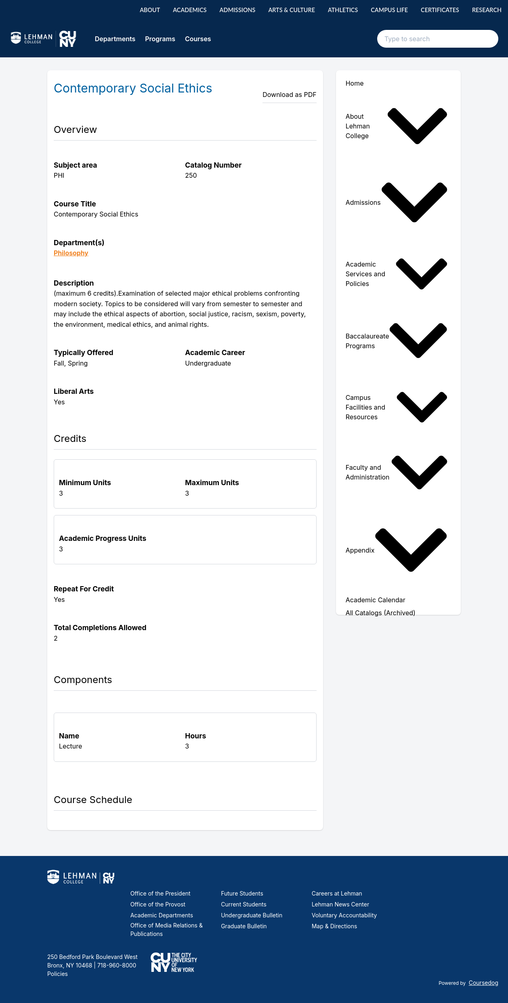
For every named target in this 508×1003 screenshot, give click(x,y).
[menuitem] (398, 126)
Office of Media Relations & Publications (166, 929)
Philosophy (71, 253)
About (150, 9)
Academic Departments (161, 915)
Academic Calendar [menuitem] (375, 600)
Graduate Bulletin (244, 926)
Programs (160, 39)
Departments (115, 39)
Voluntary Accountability (344, 915)
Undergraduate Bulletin (251, 915)
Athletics (343, 9)
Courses (198, 39)
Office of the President (160, 893)
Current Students (244, 904)
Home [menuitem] (355, 83)
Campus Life (389, 9)
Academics (189, 9)
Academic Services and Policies (397, 274)
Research (487, 9)
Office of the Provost (158, 904)
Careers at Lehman (337, 893)
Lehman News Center (340, 904)
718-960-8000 (116, 965)
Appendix (397, 550)
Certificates (440, 9)
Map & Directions (334, 926)
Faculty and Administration (397, 472)
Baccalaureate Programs (397, 340)
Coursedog (483, 982)
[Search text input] (437, 39)
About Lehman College (397, 126)
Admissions (238, 9)
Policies (57, 973)
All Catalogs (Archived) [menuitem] (381, 613)
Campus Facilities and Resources (397, 407)
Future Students (242, 893)
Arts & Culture (291, 9)
